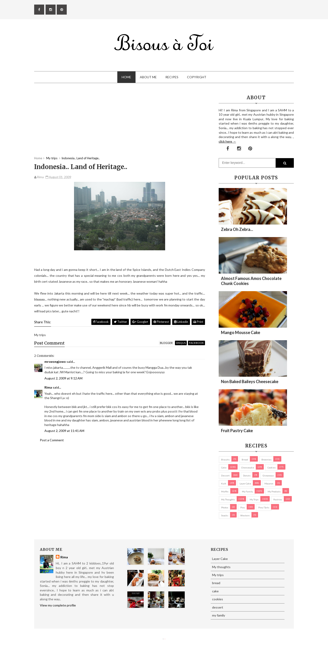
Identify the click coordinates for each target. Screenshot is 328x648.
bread (245, 459)
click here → (227, 141)
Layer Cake (245, 483)
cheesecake (247, 467)
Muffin (224, 491)
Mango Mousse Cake (240, 332)
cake (223, 467)
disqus (181, 343)
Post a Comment (52, 440)
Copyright (196, 77)
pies (242, 507)
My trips (254, 499)
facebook (196, 343)
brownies (266, 459)
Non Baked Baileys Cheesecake (249, 381)
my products (274, 491)
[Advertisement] (119, 124)
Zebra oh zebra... (237, 229)
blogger (166, 343)
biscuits (225, 459)
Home (126, 77)
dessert (225, 475)
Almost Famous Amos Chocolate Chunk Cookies (251, 281)
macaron (268, 483)
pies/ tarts (263, 507)
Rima (48, 387)
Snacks (224, 515)
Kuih (223, 483)
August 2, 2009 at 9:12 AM (63, 378)
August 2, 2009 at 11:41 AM (64, 431)
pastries (277, 499)
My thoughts (228, 499)
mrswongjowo (55, 361)
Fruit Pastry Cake (237, 430)
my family (247, 491)
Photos (224, 507)
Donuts (247, 475)
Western (245, 515)
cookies (271, 467)
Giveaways (268, 475)
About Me (148, 77)
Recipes (171, 77)
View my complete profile (58, 605)
